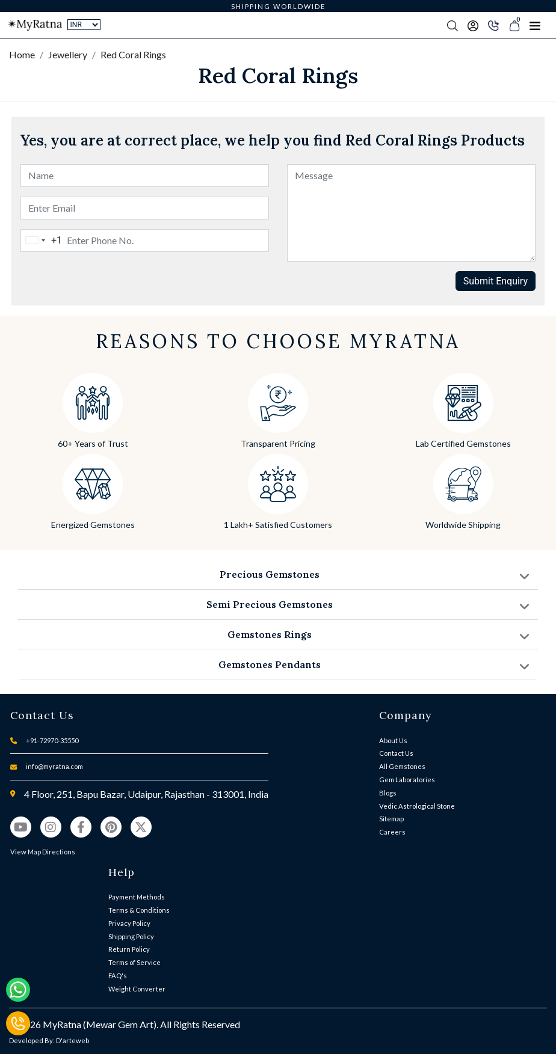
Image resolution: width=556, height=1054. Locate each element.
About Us (393, 740)
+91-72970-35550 (52, 740)
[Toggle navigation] (535, 25)
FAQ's (117, 975)
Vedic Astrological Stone (417, 806)
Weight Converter (136, 989)
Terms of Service (134, 962)
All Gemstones (402, 766)
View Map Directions (42, 852)
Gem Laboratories (407, 779)
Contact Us (396, 753)
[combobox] (41, 240)
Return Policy (129, 949)
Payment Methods (136, 897)
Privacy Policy (129, 923)
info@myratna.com (54, 766)
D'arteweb (72, 1040)
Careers (392, 832)
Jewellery (67, 54)
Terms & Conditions (139, 910)
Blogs (388, 793)
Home (22, 54)
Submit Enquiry (495, 281)
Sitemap (391, 819)
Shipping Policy (131, 936)
